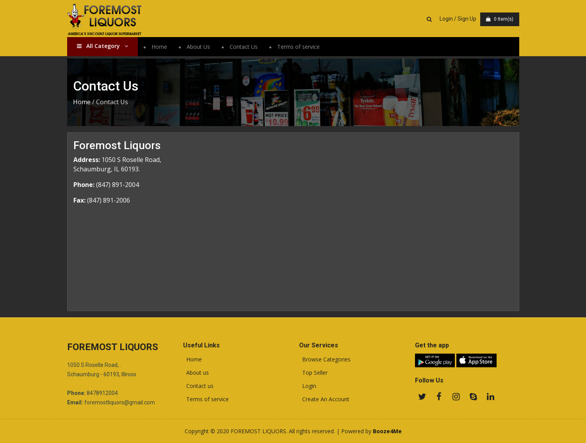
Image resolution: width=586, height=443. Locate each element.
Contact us (198, 386)
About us (196, 372)
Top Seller (313, 372)
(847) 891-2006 (108, 200)
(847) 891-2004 (117, 184)
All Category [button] (102, 46)
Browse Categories (325, 359)
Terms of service (298, 46)
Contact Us (244, 46)
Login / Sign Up (458, 19)
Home (159, 46)
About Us (198, 46)
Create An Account (324, 399)
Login (307, 386)
